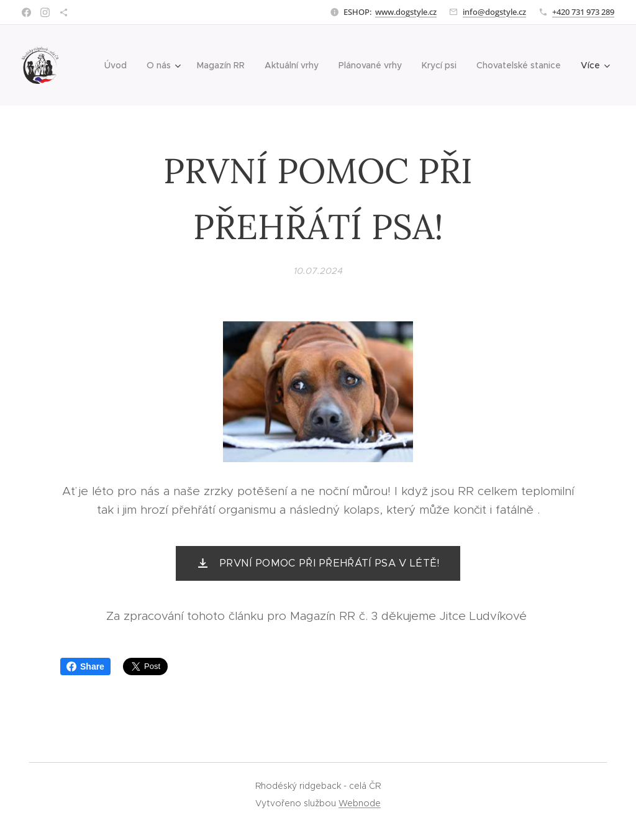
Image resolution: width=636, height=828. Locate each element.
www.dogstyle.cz (406, 11)
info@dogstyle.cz (494, 11)
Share (85, 666)
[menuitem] (119, 65)
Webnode (359, 803)
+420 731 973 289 (583, 11)
